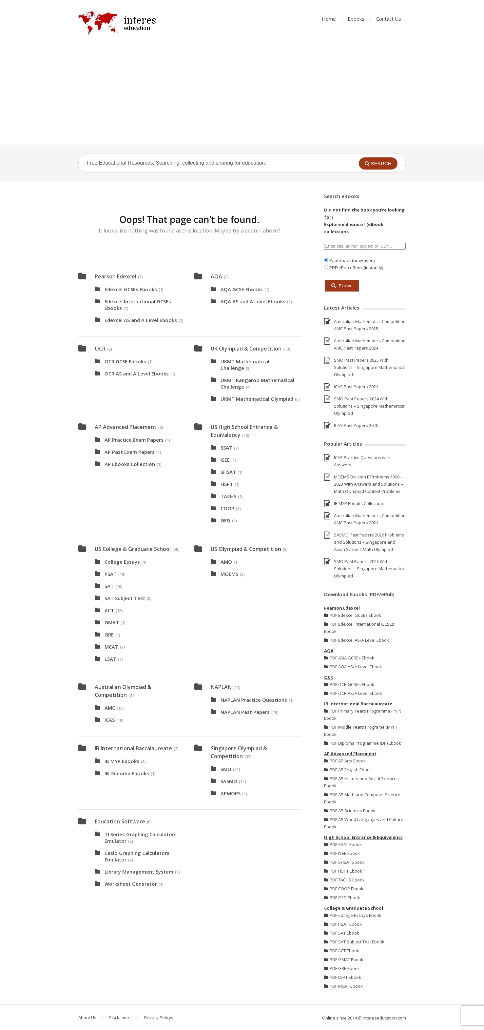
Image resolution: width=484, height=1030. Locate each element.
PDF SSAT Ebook (343, 844)
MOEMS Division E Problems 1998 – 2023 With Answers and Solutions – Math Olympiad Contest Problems (368, 484)
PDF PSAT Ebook (343, 924)
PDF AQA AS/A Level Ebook (353, 667)
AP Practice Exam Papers (134, 439)
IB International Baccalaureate (133, 748)
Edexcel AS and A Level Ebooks (141, 320)
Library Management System (139, 871)
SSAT (226, 447)
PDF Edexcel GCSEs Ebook (352, 615)
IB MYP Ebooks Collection (358, 503)
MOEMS (229, 574)
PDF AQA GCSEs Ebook (349, 658)
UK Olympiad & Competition (246, 348)
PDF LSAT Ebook (342, 977)
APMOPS (231, 793)
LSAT (110, 659)
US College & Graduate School (133, 549)
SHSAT (228, 472)
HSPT (227, 484)
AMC (110, 707)
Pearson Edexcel (115, 276)
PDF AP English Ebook (348, 770)
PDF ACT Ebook (341, 951)
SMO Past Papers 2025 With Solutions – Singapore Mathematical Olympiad (369, 367)
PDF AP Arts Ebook (345, 761)
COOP (227, 508)
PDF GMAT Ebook (343, 959)
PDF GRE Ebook (342, 968)
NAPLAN (221, 687)
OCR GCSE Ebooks (125, 361)
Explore (342, 285)
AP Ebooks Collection (130, 464)
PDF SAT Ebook (341, 933)
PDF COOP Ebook (343, 889)
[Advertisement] (242, 95)
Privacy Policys (158, 1017)
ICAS (110, 720)
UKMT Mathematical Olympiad (257, 398)
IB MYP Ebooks (122, 761)
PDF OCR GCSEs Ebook (349, 684)
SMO (226, 769)
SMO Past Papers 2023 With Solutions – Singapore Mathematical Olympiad (369, 568)
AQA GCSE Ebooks (242, 289)
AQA (216, 276)
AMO (226, 561)
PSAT (111, 574)
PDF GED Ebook (342, 897)
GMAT (112, 622)
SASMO (229, 781)
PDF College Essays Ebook (352, 915)
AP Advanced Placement (126, 427)
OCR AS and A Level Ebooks (137, 373)
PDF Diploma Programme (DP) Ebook (362, 743)
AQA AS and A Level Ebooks (253, 301)
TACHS (228, 496)
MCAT (111, 646)
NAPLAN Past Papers (245, 712)
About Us (87, 1017)
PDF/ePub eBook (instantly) (355, 268)
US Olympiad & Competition (246, 549)
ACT (109, 610)
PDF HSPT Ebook (343, 871)
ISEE (225, 459)
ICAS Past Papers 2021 (356, 387)
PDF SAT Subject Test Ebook (354, 942)
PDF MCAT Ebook (343, 986)
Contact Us (388, 18)
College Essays (122, 561)
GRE (109, 634)
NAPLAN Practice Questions (254, 700)
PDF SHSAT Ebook (344, 862)
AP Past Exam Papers (130, 452)
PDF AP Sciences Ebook (350, 811)
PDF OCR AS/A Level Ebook (353, 693)
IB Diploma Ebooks (127, 773)
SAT (109, 586)
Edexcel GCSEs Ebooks (131, 289)
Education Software (120, 821)
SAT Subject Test (125, 598)
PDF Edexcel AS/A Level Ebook (356, 640)
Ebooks (356, 18)
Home (329, 18)
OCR (100, 348)
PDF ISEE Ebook (342, 853)
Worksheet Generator (131, 883)
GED (225, 520)
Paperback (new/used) (351, 260)
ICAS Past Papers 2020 (356, 425)
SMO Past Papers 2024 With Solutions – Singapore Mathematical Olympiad (369, 406)
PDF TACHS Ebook (344, 880)
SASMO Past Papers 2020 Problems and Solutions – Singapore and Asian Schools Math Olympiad (369, 542)
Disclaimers (120, 1017)
